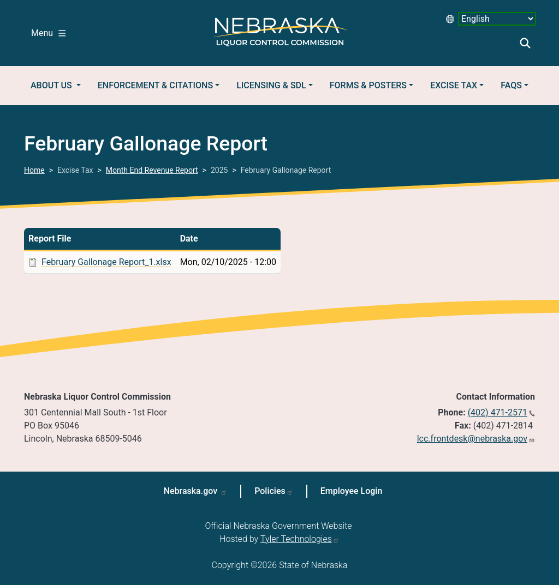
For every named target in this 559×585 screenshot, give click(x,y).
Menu (48, 33)
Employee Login (351, 491)
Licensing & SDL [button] (271, 85)
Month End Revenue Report (152, 170)
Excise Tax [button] (453, 85)
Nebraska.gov (192, 491)
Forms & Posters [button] (368, 85)
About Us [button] (52, 85)
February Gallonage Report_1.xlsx (106, 262)
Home (34, 170)
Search (525, 43)
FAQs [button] (511, 85)
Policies (270, 491)
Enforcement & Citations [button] (155, 85)
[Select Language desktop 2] (497, 19)
